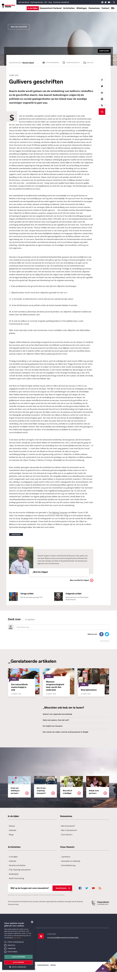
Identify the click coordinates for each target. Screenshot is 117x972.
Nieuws (11, 826)
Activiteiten (69, 8)
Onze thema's (66, 834)
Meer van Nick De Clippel (79, 580)
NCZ (45, 2)
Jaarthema (65, 856)
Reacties (90, 63)
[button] (18, 967)
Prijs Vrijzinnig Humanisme (19, 869)
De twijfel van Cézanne (53, 726)
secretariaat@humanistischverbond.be (62, 937)
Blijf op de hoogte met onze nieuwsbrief (40, 888)
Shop (50, 2)
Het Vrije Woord (23, 2)
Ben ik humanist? (67, 826)
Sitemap (53, 965)
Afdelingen (81, 8)
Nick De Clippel (28, 62)
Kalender (12, 830)
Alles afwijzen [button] (18, 962)
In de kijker (33, 8)
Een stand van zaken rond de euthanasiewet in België (65, 732)
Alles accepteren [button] (18, 957)
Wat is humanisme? (68, 830)
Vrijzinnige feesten (36, 2)
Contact (105, 8)
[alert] (18, 944)
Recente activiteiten (16, 865)
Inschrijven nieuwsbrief (61, 2)
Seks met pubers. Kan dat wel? (56, 720)
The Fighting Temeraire (58, 512)
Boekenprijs (13, 874)
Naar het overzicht (19, 27)
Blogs (11, 834)
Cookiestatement (43, 965)
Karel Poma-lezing (16, 878)
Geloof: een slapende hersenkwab (57, 714)
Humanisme (94, 8)
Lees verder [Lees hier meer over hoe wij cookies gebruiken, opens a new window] (17, 938)
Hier (39, 563)
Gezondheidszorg (67, 865)
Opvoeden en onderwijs (70, 861)
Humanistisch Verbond (51, 8)
